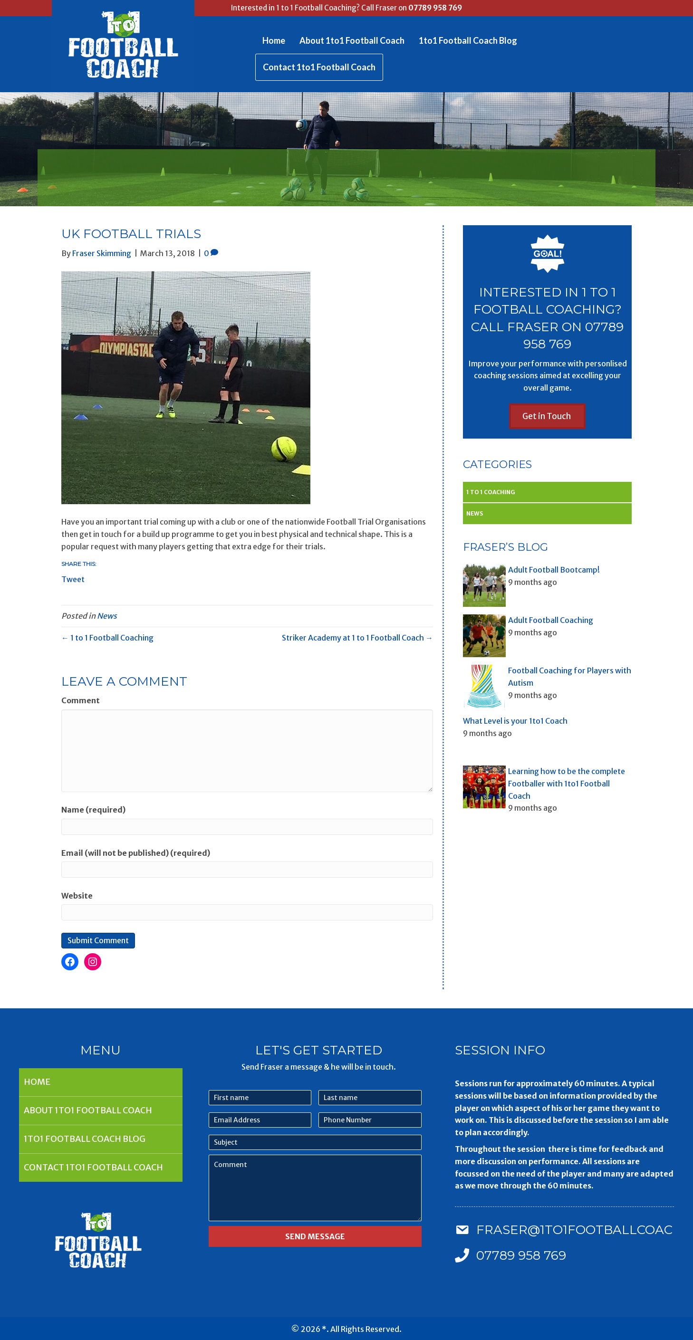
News (107, 616)
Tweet (73, 578)
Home (273, 40)
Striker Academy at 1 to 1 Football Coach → (357, 637)
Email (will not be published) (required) (135, 853)
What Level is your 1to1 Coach (515, 721)
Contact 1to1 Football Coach (319, 67)
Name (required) (93, 809)
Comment (80, 700)
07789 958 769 (435, 7)
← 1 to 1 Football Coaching (107, 637)
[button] (547, 416)
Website (77, 895)
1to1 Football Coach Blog (468, 40)
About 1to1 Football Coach (351, 40)
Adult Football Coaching (550, 620)
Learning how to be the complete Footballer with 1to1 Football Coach (566, 783)
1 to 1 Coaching (490, 492)
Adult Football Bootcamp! (554, 569)
